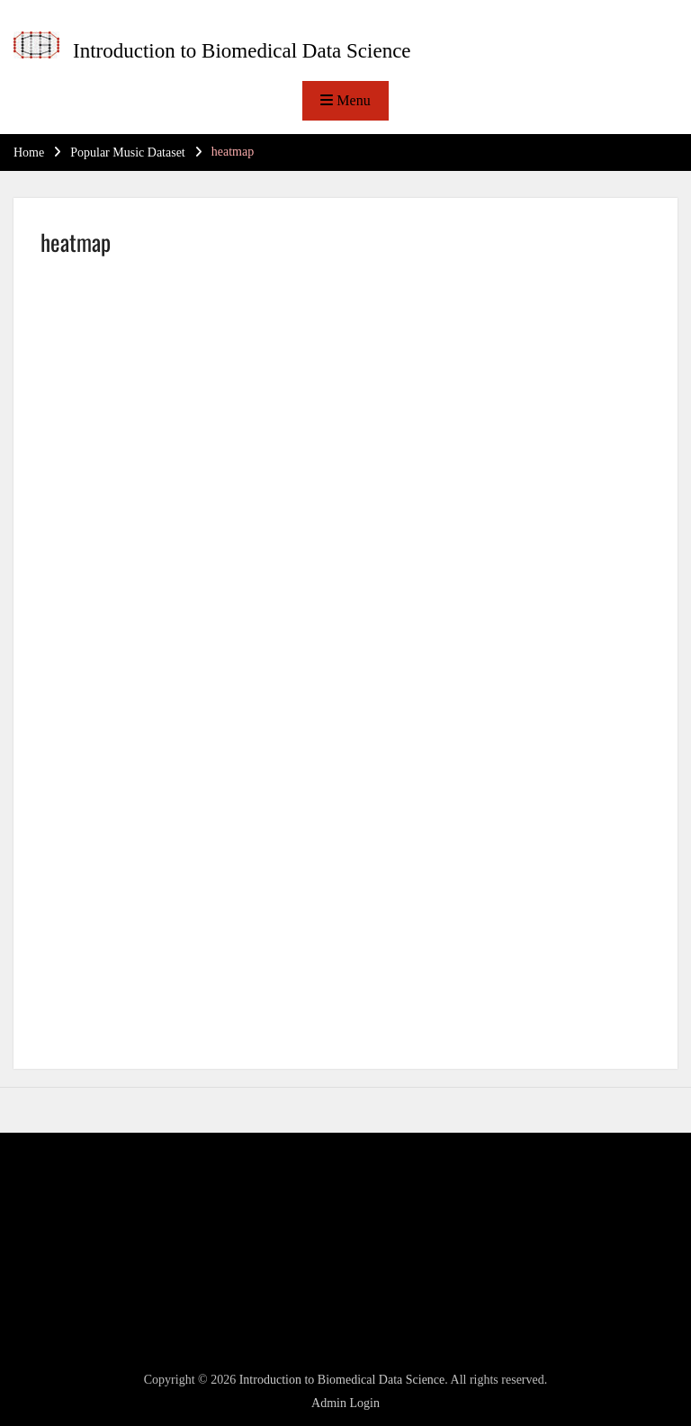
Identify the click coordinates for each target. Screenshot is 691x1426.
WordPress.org (71, 1299)
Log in (50, 1231)
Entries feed (64, 1253)
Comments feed (73, 1277)
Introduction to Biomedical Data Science (242, 51)
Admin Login (345, 1403)
